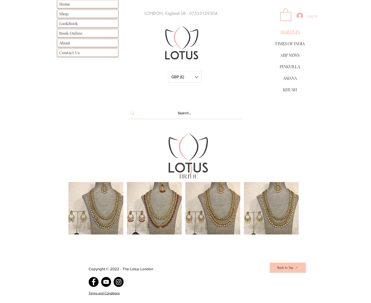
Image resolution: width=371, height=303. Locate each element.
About (64, 43)
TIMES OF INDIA (290, 43)
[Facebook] (94, 282)
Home (64, 4)
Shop (63, 13)
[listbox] (185, 77)
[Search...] (184, 113)
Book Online (70, 33)
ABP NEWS (289, 55)
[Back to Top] (288, 268)
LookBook (68, 23)
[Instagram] (119, 282)
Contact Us (69, 52)
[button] (185, 77)
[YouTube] (106, 282)
